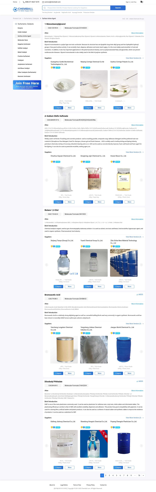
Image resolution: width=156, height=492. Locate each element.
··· (135, 475)
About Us (52, 485)
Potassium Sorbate (88, 12)
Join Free (133, 2)
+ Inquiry (58, 108)
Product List (17, 18)
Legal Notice (64, 485)
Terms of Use (77, 485)
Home (15, 2)
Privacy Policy (91, 485)
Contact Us (103, 485)
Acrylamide (57, 12)
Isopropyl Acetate (77, 12)
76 (139, 475)
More (70, 108)
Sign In (128, 2)
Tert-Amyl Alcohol (47, 12)
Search (118, 8)
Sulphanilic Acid (66, 12)
